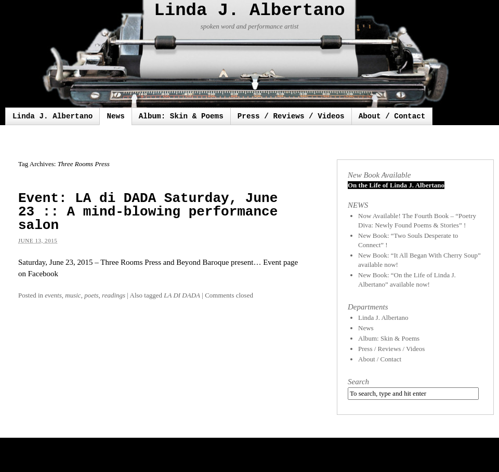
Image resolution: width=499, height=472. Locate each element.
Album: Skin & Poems (181, 116)
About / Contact (392, 116)
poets (91, 295)
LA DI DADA (182, 295)
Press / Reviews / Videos (291, 116)
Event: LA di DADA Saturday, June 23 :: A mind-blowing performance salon (148, 212)
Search (358, 381)
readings (113, 295)
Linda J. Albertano (249, 10)
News (115, 116)
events (53, 295)
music (73, 295)
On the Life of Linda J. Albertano (396, 185)
